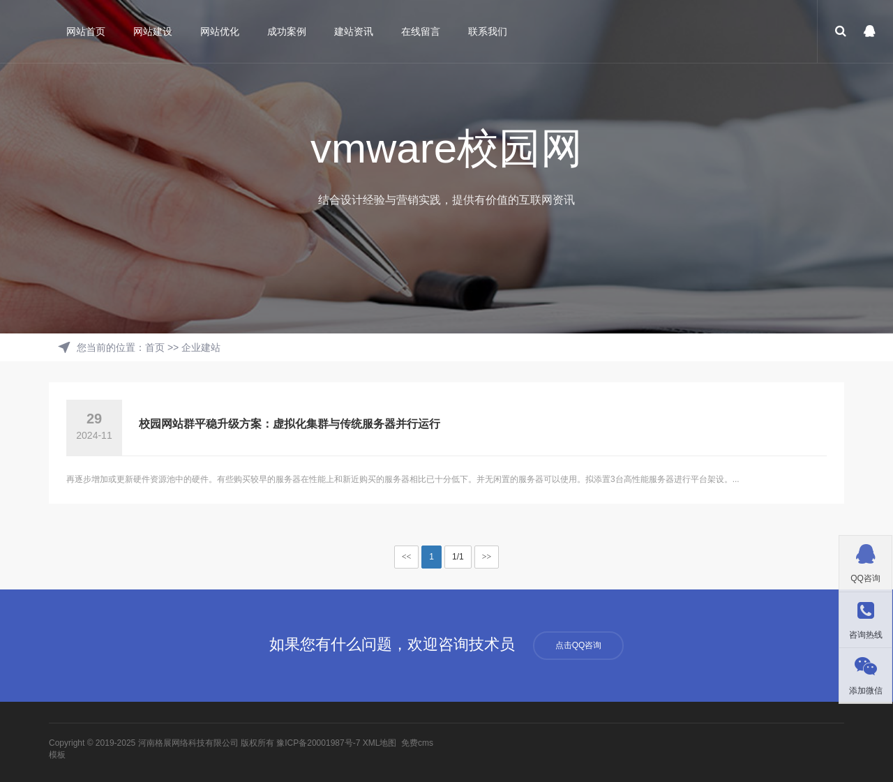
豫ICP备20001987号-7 (318, 743)
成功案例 (286, 31)
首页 (155, 347)
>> (487, 557)
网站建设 (152, 31)
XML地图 (380, 743)
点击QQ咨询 (578, 645)
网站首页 (85, 31)
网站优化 (219, 31)
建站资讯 (353, 31)
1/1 (458, 557)
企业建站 (200, 347)
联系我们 (487, 31)
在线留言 (420, 31)
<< (407, 557)
